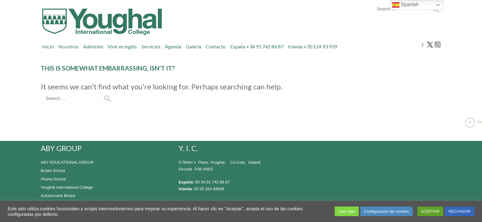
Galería (193, 46)
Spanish (405, 5)
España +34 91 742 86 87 (257, 46)
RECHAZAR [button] (459, 211)
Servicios (151, 46)
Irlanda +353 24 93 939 (312, 46)
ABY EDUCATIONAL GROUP (67, 162)
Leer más (346, 211)
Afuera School (53, 179)
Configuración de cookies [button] (386, 211)
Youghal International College (67, 187)
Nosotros (68, 46)
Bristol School (53, 170)
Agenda (173, 46)
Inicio (48, 46)
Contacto (216, 46)
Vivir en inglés (122, 46)
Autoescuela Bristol (58, 195)
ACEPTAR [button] (430, 211)
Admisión (93, 46)
